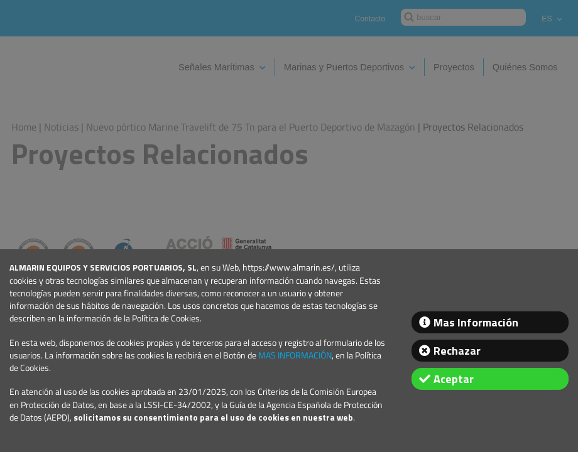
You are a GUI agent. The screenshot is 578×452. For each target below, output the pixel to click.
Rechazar (457, 350)
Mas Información (476, 322)
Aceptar (454, 378)
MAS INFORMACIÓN (295, 355)
